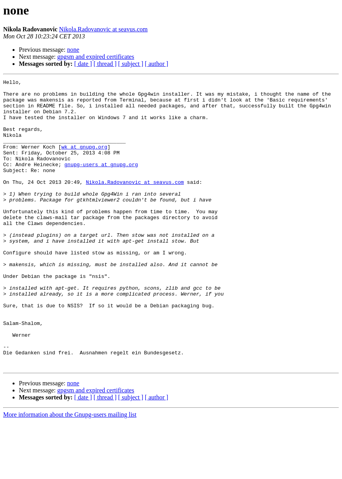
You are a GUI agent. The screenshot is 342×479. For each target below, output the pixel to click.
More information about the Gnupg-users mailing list (70, 472)
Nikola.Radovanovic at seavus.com (103, 29)
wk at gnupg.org (84, 160)
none (73, 49)
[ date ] (83, 63)
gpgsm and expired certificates (95, 56)
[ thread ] (105, 63)
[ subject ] (130, 63)
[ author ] (156, 63)
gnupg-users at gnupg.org (101, 181)
